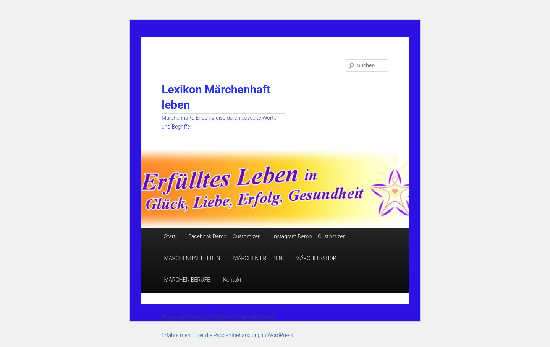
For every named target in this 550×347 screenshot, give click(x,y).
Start (170, 236)
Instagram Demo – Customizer (309, 236)
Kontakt (232, 280)
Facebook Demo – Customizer (223, 236)
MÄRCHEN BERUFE (187, 280)
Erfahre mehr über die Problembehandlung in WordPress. (228, 335)
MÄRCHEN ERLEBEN (257, 258)
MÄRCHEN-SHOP (315, 258)
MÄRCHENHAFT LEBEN (192, 258)
